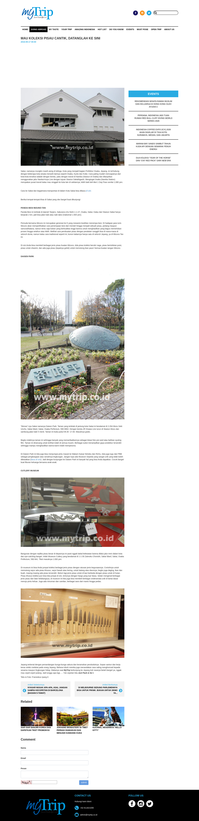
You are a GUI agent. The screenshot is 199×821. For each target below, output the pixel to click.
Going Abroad (38, 29)
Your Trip (66, 29)
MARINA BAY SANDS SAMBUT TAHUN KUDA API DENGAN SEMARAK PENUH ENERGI (153, 146)
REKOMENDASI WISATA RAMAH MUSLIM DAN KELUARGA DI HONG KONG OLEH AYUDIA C (153, 104)
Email (23, 758)
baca (36, 459)
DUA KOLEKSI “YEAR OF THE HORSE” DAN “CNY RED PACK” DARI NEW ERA (153, 159)
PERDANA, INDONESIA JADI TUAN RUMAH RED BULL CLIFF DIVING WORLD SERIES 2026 (153, 118)
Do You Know (116, 29)
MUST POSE (142, 29)
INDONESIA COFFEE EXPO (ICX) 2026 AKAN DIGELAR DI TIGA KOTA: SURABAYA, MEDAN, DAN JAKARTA (153, 132)
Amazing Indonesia (85, 29)
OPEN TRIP (156, 29)
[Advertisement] (99, 64)
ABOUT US (169, 29)
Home (25, 29)
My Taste (54, 29)
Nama (23, 748)
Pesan (23, 768)
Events (130, 29)
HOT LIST (102, 29)
